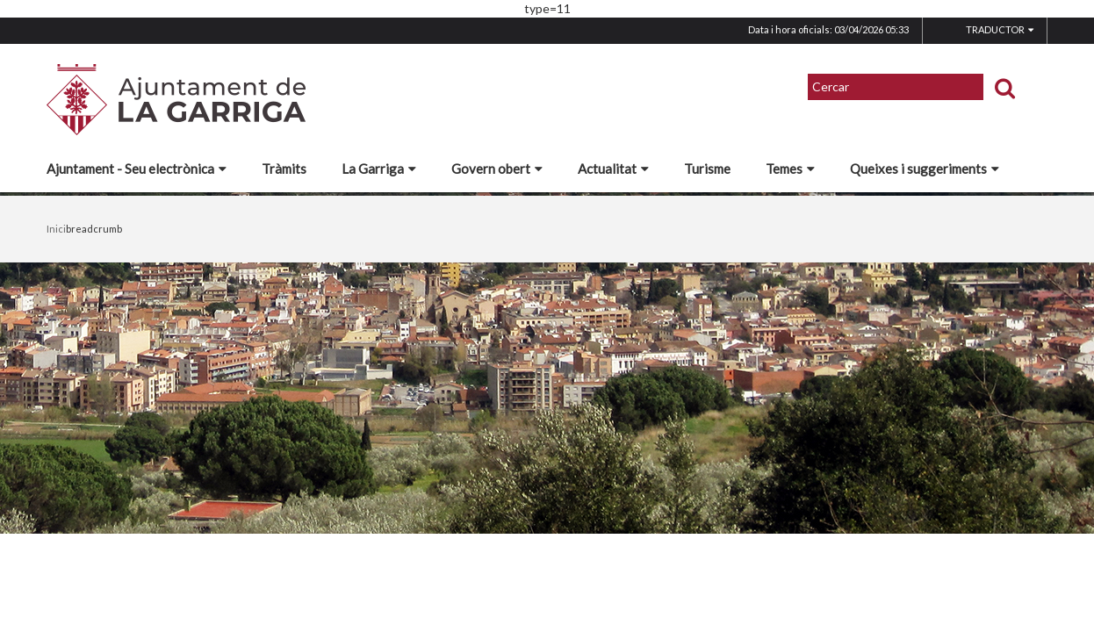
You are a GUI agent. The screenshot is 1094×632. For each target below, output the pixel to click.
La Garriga (379, 168)
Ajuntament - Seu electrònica (137, 168)
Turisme (707, 168)
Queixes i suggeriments (924, 168)
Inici (56, 228)
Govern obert (497, 168)
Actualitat (613, 168)
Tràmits (284, 168)
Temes (790, 168)
